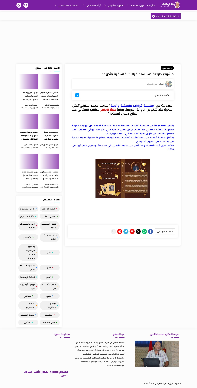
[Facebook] (150, 231)
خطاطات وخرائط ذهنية (50, 237)
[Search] (25, 5)
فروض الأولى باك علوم (28, 286)
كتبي (49, 296)
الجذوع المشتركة (53, 305)
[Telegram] (118, 231)
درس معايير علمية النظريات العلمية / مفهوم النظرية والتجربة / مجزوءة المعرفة (50, 136)
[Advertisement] (98, 42)
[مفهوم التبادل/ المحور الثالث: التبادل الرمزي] (44, 354)
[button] (18, 5)
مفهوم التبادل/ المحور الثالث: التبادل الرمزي (46, 373)
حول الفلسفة (50, 322)
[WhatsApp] (142, 231)
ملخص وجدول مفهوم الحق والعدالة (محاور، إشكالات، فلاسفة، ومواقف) (50, 96)
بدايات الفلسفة (28, 315)
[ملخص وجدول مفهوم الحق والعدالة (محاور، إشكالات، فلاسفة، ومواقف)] (49, 81)
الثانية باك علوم (28, 216)
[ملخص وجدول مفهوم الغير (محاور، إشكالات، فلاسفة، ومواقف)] (49, 161)
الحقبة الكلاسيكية (31, 305)
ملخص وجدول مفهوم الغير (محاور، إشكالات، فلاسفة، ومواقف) (49, 175)
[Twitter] (134, 231)
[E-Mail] (126, 231)
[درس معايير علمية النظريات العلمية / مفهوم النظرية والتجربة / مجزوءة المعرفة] (49, 121)
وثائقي (28, 322)
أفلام (49, 277)
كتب (50, 252)
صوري (49, 267)
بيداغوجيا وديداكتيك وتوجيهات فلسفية (31, 252)
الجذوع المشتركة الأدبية (49, 226)
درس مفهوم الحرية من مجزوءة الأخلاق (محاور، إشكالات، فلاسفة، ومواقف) (29, 175)
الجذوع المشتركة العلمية (28, 226)
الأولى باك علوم (28, 209)
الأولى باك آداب (49, 216)
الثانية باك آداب (49, 209)
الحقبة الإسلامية (28, 277)
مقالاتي (28, 296)
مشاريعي (166, 68)
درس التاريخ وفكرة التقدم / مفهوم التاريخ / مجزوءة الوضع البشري (30, 96)
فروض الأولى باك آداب (49, 286)
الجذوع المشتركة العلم (28, 267)
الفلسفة (50, 315)
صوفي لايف (156, 383)
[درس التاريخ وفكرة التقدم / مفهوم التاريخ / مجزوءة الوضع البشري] (28, 81)
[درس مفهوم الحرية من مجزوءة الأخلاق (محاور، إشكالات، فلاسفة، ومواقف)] (28, 161)
